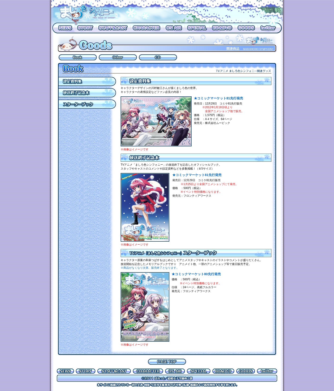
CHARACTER (146, 28)
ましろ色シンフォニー (89, 11)
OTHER (117, 57)
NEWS (63, 28)
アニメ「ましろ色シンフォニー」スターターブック (88, 104)
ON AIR (174, 28)
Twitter (270, 28)
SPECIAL (197, 28)
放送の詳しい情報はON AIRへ (203, 11)
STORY (85, 28)
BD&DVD (222, 28)
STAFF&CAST (113, 28)
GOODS (246, 28)
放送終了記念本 (88, 92)
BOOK (77, 57)
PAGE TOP (167, 361)
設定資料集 (88, 81)
